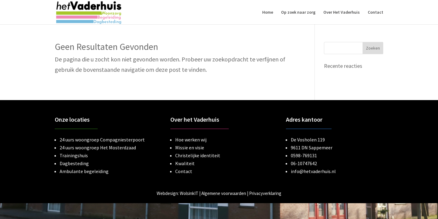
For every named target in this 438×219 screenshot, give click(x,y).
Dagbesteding (74, 163)
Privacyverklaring (265, 193)
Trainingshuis (74, 155)
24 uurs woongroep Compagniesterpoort (102, 140)
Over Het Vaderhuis (341, 12)
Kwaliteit (185, 163)
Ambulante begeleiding (84, 171)
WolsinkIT (189, 193)
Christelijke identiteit (197, 155)
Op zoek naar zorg (298, 12)
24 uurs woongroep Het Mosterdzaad (98, 147)
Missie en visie (189, 147)
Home (267, 12)
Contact (375, 12)
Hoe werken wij (191, 140)
